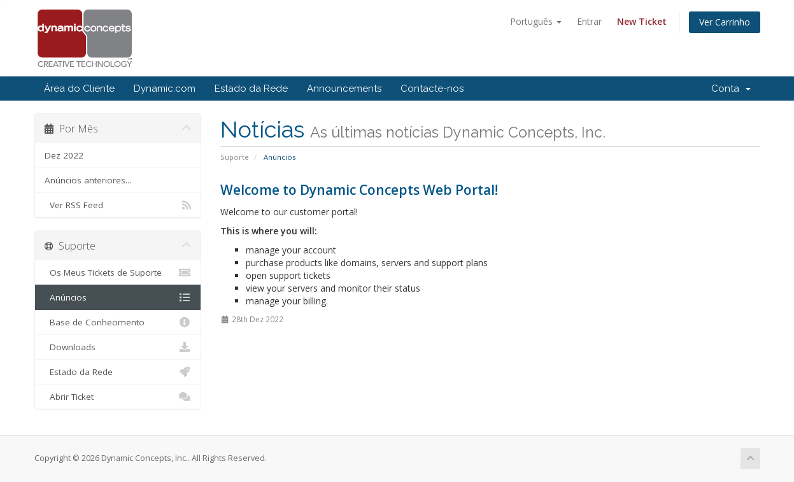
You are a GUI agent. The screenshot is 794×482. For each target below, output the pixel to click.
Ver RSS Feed (118, 205)
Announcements (344, 88)
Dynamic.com (164, 88)
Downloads (118, 347)
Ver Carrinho (724, 22)
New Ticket (642, 21)
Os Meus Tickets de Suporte (118, 272)
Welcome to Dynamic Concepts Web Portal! (359, 190)
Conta (731, 88)
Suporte (234, 157)
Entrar (589, 21)
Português (536, 21)
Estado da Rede (251, 88)
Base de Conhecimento (118, 322)
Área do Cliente (79, 88)
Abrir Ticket (118, 396)
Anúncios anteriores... (88, 180)
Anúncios (118, 297)
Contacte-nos (432, 88)
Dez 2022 (64, 155)
